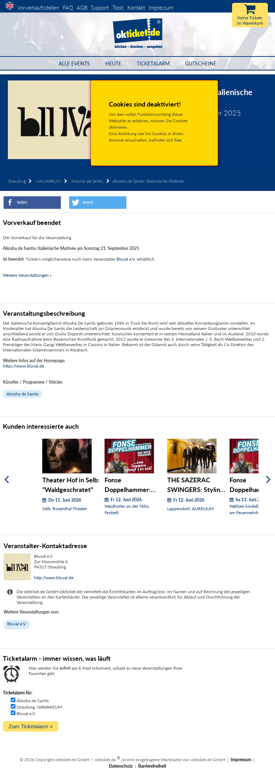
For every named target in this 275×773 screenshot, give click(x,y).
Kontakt (136, 7)
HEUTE (113, 63)
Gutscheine (200, 63)
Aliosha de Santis (87, 181)
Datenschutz (121, 766)
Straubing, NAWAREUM (39, 707)
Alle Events (74, 63)
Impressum (161, 7)
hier (178, 140)
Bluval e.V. (126, 259)
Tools (118, 7)
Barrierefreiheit (152, 766)
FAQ (68, 7)
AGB (82, 7)
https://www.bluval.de (23, 366)
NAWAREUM (48, 181)
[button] (32, 202)
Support (100, 7)
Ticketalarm (153, 63)
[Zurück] (6, 479)
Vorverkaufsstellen (38, 7)
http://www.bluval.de (53, 577)
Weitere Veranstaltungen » (27, 275)
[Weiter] (268, 479)
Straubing (17, 181)
